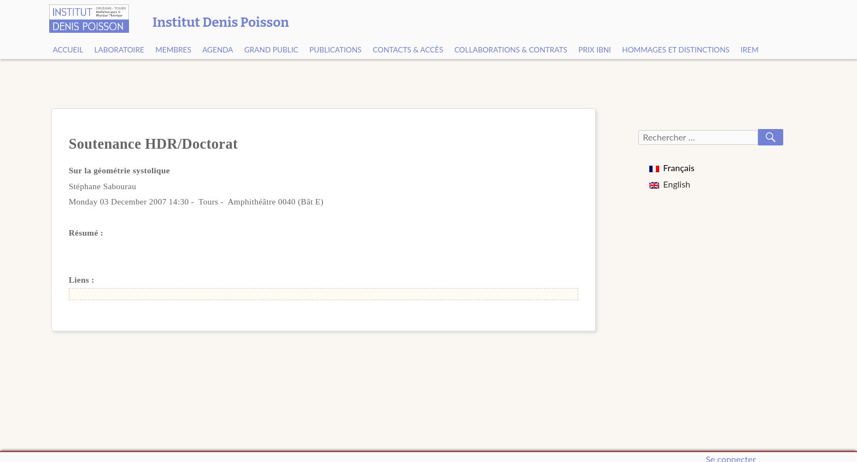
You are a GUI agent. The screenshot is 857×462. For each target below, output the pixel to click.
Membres (173, 49)
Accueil (68, 49)
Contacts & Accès (408, 49)
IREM (750, 49)
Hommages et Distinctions (675, 49)
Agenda (217, 49)
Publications (335, 49)
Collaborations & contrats (510, 49)
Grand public (271, 49)
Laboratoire (119, 49)
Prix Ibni (594, 49)
